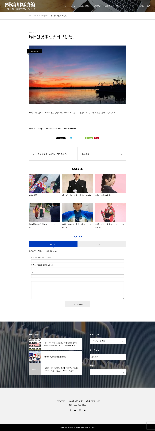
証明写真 (97, 6)
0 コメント (53, 244)
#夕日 (112, 113)
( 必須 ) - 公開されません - (42, 265)
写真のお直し (121, 6)
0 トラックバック (102, 244)
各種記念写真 (84, 6)
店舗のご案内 (145, 6)
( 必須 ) (41, 257)
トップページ (70, 6)
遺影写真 (108, 6)
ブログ (133, 6)
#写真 (107, 113)
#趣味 (102, 113)
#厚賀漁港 (96, 113)
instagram (34, 51)
